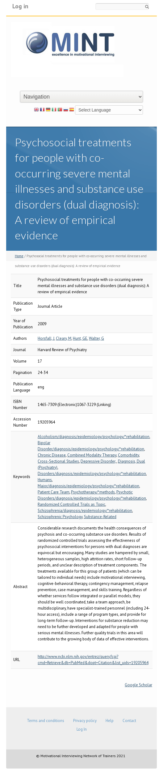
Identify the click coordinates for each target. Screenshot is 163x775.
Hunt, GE (80, 338)
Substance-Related (100, 516)
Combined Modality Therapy (91, 455)
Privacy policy (85, 720)
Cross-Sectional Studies (58, 461)
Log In (82, 729)
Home (19, 256)
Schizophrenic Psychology (60, 516)
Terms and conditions (45, 720)
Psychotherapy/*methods (93, 492)
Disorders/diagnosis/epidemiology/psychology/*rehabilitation (92, 473)
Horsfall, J (46, 338)
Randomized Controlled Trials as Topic (71, 504)
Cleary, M (63, 338)
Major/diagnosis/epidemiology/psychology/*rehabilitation (88, 486)
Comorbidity (128, 455)
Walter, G (96, 338)
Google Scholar (138, 685)
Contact (129, 720)
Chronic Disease (52, 455)
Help (110, 720)
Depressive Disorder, (98, 461)
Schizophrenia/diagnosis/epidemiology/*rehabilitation (85, 510)
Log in (20, 6)
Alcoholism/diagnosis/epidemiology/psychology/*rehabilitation (93, 436)
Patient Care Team (53, 492)
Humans (45, 479)
